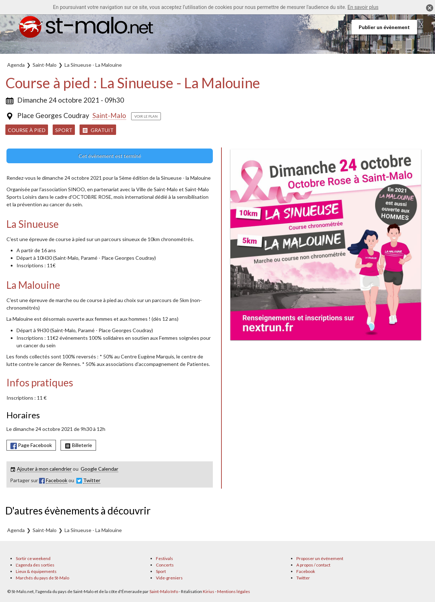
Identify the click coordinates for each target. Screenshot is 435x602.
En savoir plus (363, 7)
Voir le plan (146, 116)
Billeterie (78, 445)
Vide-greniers (169, 577)
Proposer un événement (319, 558)
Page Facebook (31, 445)
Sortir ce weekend (33, 558)
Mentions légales (233, 591)
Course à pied (27, 130)
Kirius (208, 591)
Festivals (164, 558)
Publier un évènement (384, 27)
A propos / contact (313, 565)
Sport (63, 130)
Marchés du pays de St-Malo (42, 577)
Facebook (305, 571)
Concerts (165, 565)
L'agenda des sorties (35, 565)
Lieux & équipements (36, 571)
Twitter (303, 577)
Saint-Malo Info (163, 591)
